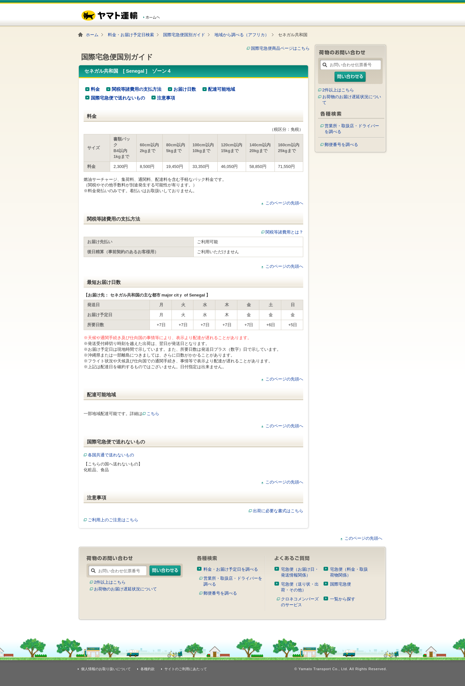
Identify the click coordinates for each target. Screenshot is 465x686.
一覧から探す (342, 599)
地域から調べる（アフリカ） (241, 34)
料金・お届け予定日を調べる (230, 569)
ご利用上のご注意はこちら (111, 519)
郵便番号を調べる (341, 144)
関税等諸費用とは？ (284, 232)
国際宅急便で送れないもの (118, 97)
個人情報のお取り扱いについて (106, 669)
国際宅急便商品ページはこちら (280, 48)
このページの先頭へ (284, 203)
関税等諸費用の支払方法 (136, 89)
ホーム (92, 34)
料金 (95, 89)
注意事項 (166, 97)
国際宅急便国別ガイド (184, 34)
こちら (153, 413)
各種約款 (147, 669)
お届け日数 (184, 89)
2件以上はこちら (338, 90)
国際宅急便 (340, 584)
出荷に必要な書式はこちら (278, 510)
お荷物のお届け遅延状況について (125, 589)
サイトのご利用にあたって (185, 669)
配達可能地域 (221, 89)
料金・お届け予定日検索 (131, 34)
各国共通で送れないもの (109, 454)
